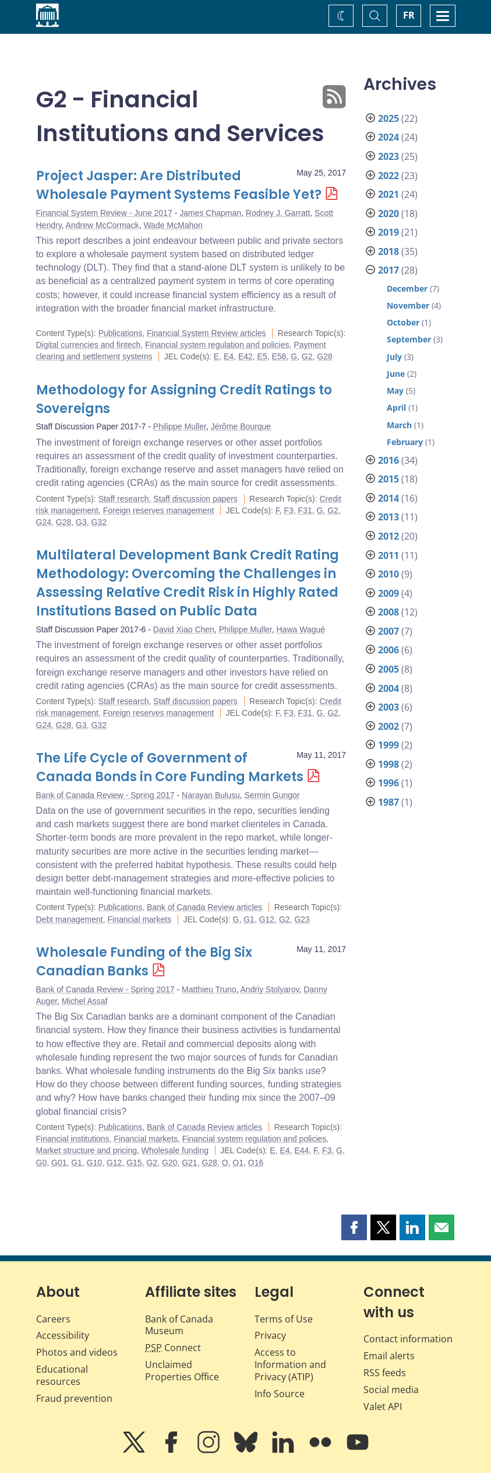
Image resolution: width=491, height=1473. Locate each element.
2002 (388, 726)
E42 (245, 356)
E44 (301, 1150)
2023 (388, 156)
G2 (307, 356)
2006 (388, 649)
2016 (388, 460)
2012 (388, 536)
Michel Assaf (85, 1001)
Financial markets (139, 919)
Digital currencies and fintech (88, 344)
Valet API (382, 1406)
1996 (388, 782)
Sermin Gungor (272, 795)
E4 (229, 356)
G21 (189, 1162)
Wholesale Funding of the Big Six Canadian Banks (144, 961)
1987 (388, 802)
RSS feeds (384, 1372)
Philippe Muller (179, 426)
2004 (388, 688)
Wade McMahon (172, 225)
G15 (134, 1162)
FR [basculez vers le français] (409, 15)
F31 (305, 510)
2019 (388, 232)
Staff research (123, 498)
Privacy (270, 1335)
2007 (388, 631)
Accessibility (62, 1335)
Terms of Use (284, 1319)
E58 (278, 356)
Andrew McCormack (102, 225)
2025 (388, 118)
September (409, 339)
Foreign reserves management (158, 510)
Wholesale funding (175, 1150)
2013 (388, 516)
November (408, 305)
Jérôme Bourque (241, 426)
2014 (388, 498)
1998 (388, 764)
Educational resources (62, 1375)
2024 (388, 137)
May (395, 390)
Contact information (408, 1338)
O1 (237, 1162)
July (394, 356)
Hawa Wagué (301, 629)
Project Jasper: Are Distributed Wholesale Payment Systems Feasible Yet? (179, 185)
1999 (388, 745)
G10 (94, 1162)
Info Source (280, 1393)
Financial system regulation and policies (217, 344)
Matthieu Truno (209, 989)
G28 (324, 356)
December (407, 288)
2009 (388, 593)
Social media (391, 1389)
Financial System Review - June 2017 (104, 213)
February (405, 441)
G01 (58, 1162)
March (399, 425)
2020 (388, 213)
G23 (301, 919)
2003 (388, 707)
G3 (81, 522)
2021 (388, 194)
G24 (43, 522)
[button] (354, 1227)
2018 (388, 251)
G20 (169, 1162)
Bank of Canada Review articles (204, 907)
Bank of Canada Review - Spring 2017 (105, 795)
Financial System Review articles (206, 333)
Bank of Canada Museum (179, 1325)
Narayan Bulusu (211, 795)
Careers (53, 1319)
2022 (388, 175)
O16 (255, 1162)
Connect (173, 1347)
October (403, 322)
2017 (388, 270)
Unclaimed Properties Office (182, 1370)
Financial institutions (72, 1138)
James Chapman (210, 213)
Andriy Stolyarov (270, 989)
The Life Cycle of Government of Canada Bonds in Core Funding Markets (169, 767)
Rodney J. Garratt (278, 213)
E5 (262, 356)
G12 (266, 919)
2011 (388, 555)
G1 (249, 919)
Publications (120, 333)
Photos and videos (77, 1352)
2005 (388, 669)
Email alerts (389, 1355)
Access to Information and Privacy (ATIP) (290, 1364)
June (396, 373)
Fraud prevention (74, 1398)
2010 (388, 574)
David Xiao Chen (183, 629)
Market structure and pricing (86, 1150)
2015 (388, 479)
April (396, 407)
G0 (41, 1162)
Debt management (69, 919)
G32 (98, 522)
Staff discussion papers (195, 498)
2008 (388, 612)
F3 (288, 510)
